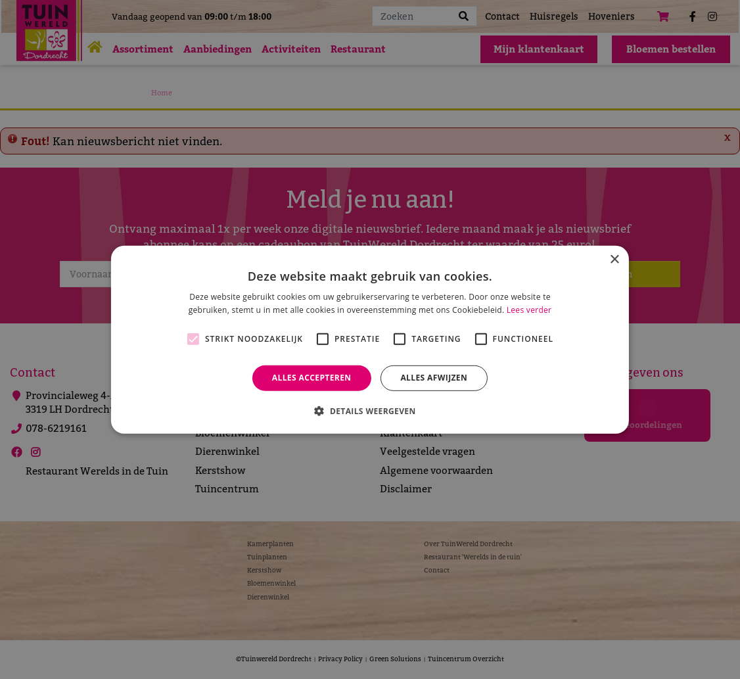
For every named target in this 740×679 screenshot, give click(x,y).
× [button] (614, 259)
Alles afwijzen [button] (433, 377)
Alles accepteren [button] (312, 377)
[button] (369, 410)
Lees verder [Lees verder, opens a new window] (529, 310)
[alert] (370, 339)
